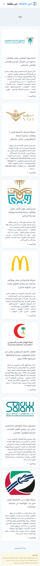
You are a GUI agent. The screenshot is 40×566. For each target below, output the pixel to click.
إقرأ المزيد (31, 96)
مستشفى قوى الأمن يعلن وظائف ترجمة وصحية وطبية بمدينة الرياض (22, 212)
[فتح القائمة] (4, 3)
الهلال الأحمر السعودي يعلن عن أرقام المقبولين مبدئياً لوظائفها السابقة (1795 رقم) (20, 355)
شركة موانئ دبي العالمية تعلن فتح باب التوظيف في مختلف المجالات (21, 503)
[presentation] (20, 41)
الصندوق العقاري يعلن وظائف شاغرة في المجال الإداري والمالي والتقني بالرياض (20, 62)
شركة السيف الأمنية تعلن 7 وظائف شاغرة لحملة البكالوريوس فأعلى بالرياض (22, 136)
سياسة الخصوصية (20, 548)
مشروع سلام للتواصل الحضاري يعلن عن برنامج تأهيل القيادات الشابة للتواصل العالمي (20, 429)
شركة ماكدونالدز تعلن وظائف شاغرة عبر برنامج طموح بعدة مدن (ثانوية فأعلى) (21, 284)
